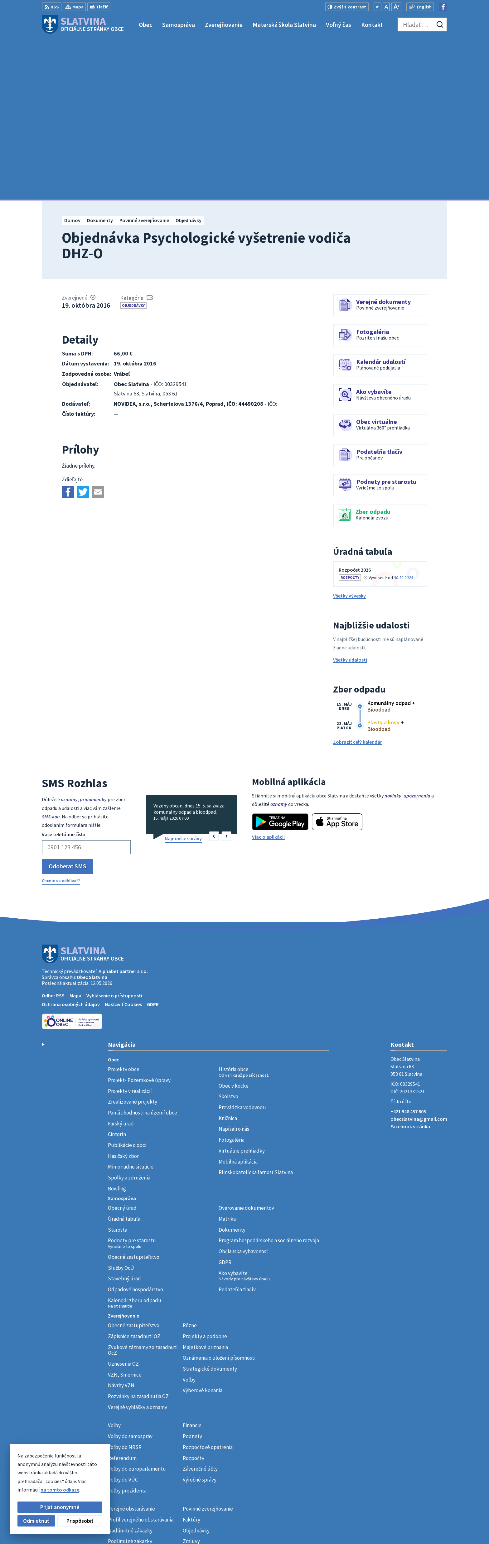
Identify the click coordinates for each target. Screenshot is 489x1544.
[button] (214, 675)
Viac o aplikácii (268, 676)
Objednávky (133, 144)
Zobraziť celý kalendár (357, 581)
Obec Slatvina (92, 816)
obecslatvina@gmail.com (418, 958)
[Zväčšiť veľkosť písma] (396, 6)
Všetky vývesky (349, 435)
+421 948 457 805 (408, 951)
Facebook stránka (410, 966)
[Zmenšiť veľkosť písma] (377, 6)
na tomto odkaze (60, 1490)
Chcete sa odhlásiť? (61, 719)
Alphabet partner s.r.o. (123, 810)
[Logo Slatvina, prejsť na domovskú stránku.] (83, 24)
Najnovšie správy (183, 678)
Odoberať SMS (67, 705)
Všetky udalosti (350, 499)
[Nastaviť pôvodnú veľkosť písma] (386, 6)
